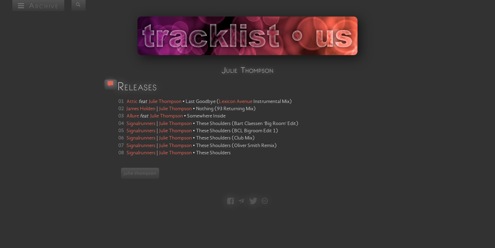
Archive (38, 5)
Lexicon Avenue (235, 101)
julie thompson (140, 173)
